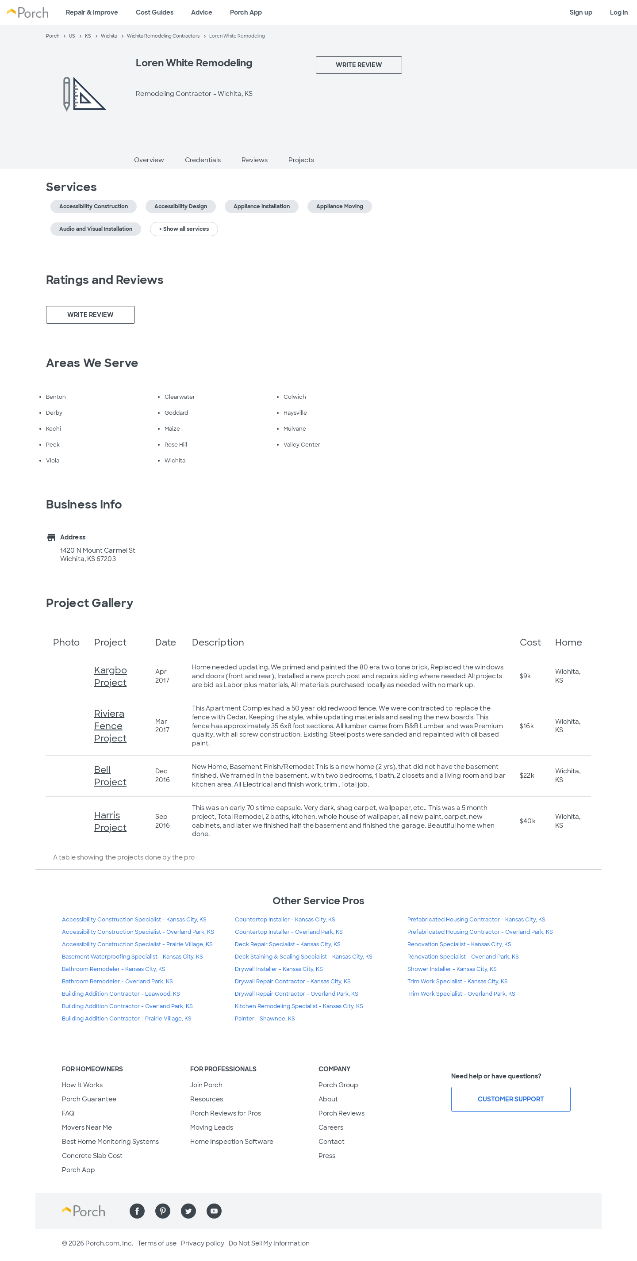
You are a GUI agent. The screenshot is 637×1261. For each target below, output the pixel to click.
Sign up (581, 12)
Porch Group (338, 1085)
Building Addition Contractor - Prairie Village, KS (127, 1018)
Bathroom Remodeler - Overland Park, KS (117, 981)
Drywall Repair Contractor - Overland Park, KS (296, 993)
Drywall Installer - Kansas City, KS (279, 969)
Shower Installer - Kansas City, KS (452, 969)
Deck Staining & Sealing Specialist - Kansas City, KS (303, 956)
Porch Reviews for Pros (225, 1113)
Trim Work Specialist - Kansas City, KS (457, 981)
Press (326, 1156)
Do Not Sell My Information (269, 1243)
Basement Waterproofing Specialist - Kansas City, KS (132, 956)
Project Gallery (90, 603)
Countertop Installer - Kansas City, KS (285, 919)
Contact (331, 1142)
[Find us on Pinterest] (162, 1211)
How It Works (82, 1085)
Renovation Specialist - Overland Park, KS (463, 956)
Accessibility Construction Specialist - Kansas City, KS (134, 919)
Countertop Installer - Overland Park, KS (289, 932)
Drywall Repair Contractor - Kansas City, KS (293, 981)
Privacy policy (202, 1243)
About (328, 1099)
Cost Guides (154, 12)
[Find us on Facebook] (137, 1211)
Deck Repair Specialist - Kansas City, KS (288, 944)
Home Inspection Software (231, 1142)
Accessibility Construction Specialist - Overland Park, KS (138, 932)
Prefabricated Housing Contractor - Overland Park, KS (480, 932)
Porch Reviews (341, 1113)
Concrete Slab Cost (92, 1156)
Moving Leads (211, 1127)
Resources (206, 1099)
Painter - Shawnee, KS (265, 1018)
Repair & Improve (92, 12)
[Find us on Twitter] (188, 1211)
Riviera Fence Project (110, 726)
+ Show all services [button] (184, 229)
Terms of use (157, 1243)
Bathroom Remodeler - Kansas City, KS (113, 969)
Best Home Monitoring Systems (110, 1142)
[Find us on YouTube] (214, 1211)
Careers (330, 1127)
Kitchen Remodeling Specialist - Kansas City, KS (299, 1006)
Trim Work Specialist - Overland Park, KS (461, 993)
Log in (619, 12)
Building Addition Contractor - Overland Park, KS (127, 1006)
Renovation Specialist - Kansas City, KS (459, 944)
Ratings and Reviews (105, 279)
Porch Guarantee (89, 1099)
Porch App (246, 12)
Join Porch (206, 1085)
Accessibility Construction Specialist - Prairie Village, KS (137, 944)
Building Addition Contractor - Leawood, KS (121, 993)
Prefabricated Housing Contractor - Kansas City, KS (476, 919)
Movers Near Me (87, 1127)
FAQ (68, 1113)
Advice (201, 12)
